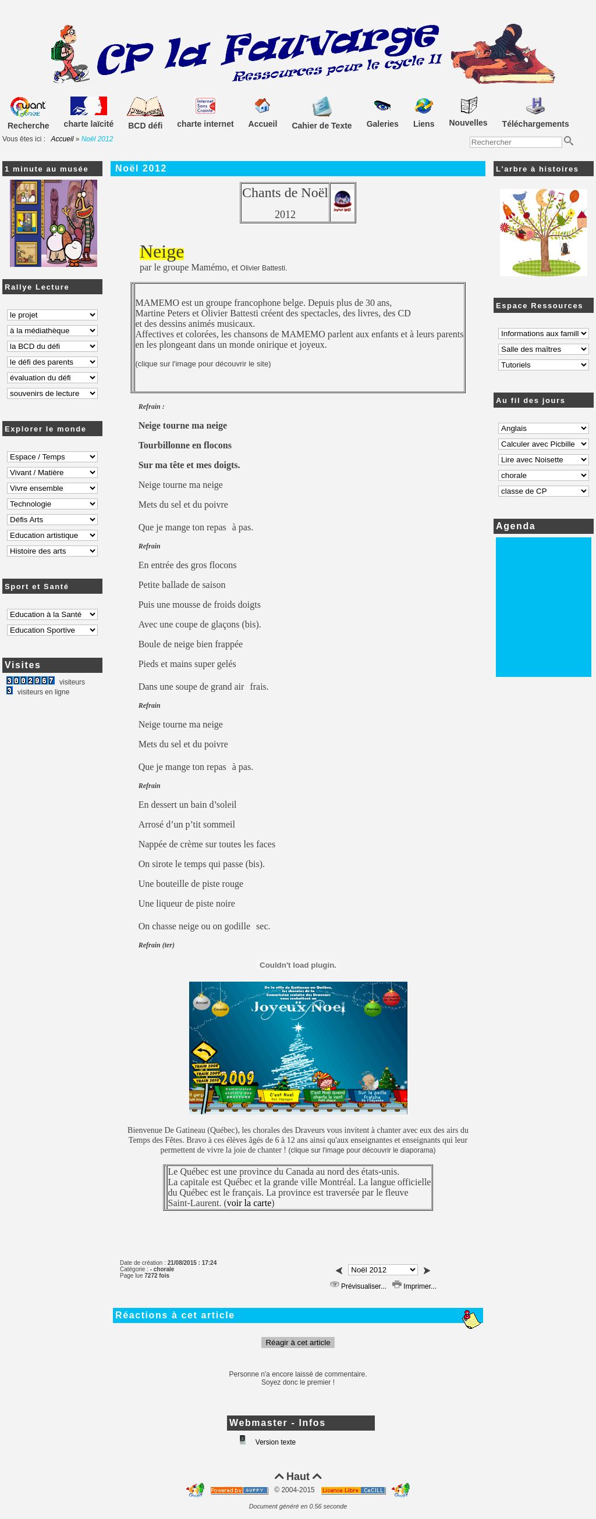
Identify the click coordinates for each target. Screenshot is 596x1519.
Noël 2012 (141, 168)
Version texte (275, 1442)
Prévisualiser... (358, 1286)
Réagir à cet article (297, 1342)
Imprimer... (414, 1286)
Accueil (62, 139)
